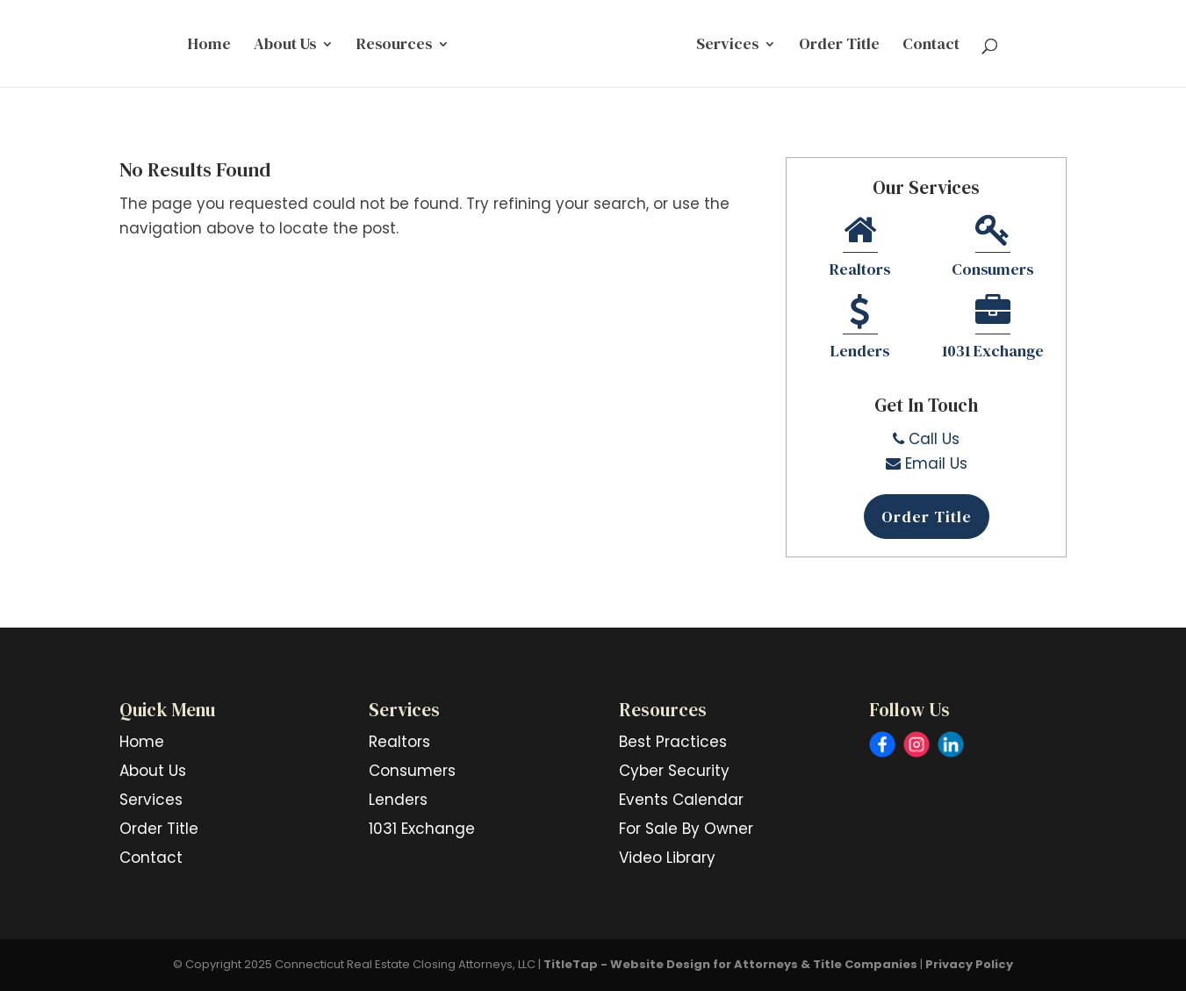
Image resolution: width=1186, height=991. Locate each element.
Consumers (992, 248)
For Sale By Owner (686, 828)
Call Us (926, 438)
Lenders (859, 330)
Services (727, 46)
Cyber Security (674, 770)
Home (209, 46)
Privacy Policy (969, 964)
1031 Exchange (993, 330)
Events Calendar (681, 799)
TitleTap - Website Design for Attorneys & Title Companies (730, 964)
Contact (931, 46)
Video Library (667, 857)
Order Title (839, 46)
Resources (394, 46)
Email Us (926, 463)
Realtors (860, 248)
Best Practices (673, 741)
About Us (285, 46)
